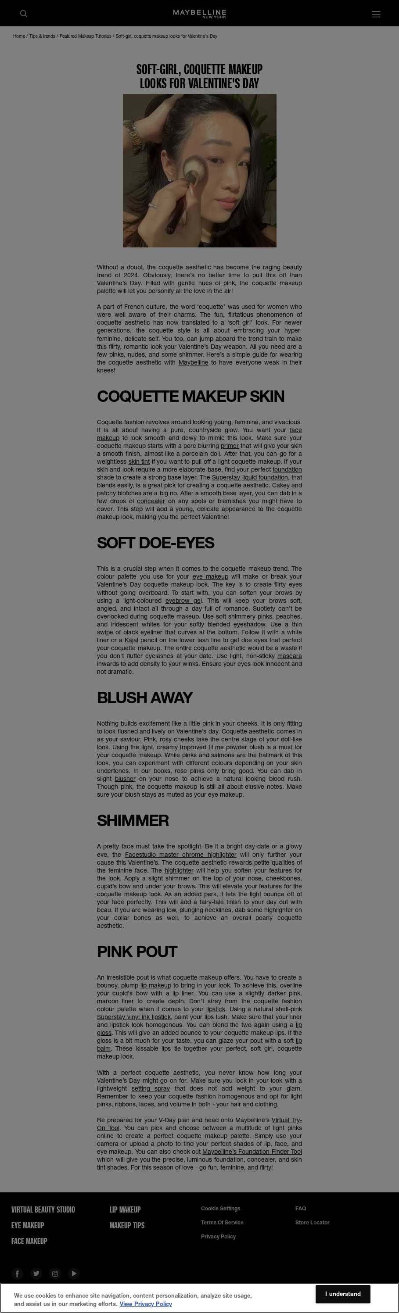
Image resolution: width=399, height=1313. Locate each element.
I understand (343, 1294)
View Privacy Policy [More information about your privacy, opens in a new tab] (146, 1303)
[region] (199, 1298)
